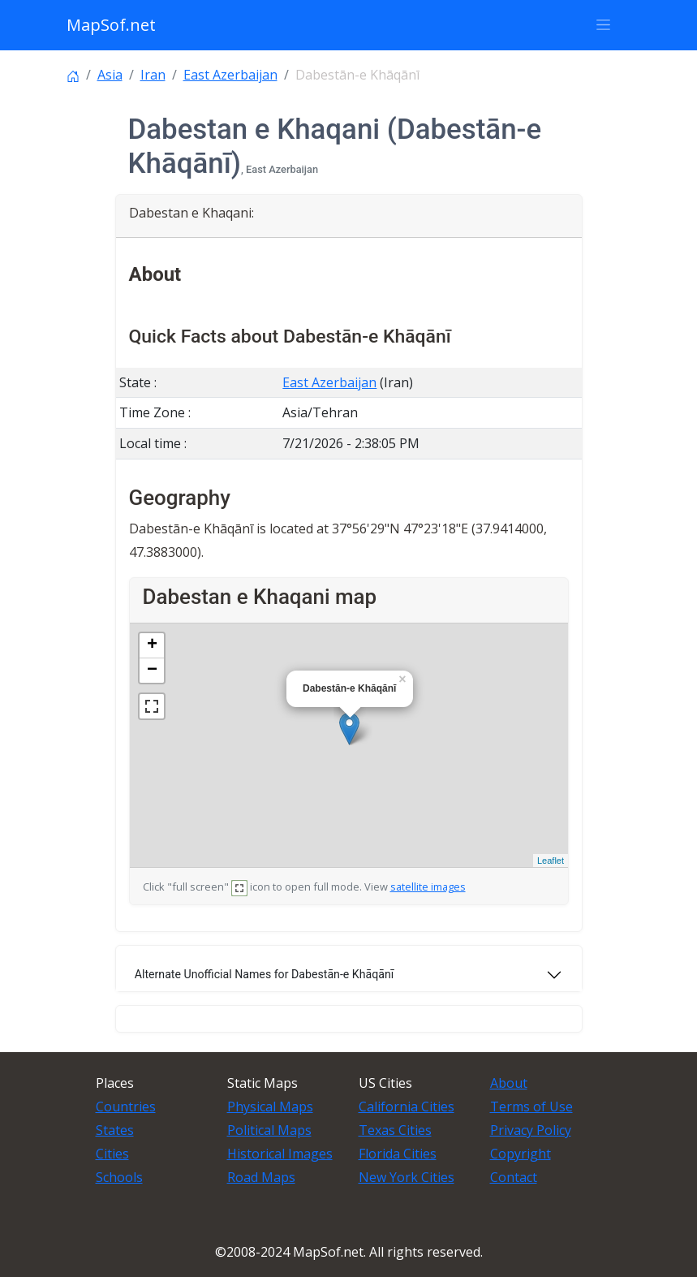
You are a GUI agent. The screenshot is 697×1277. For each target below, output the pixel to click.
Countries (126, 1106)
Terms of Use (531, 1106)
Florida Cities (398, 1154)
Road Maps (261, 1177)
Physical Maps (270, 1106)
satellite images (428, 886)
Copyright (520, 1154)
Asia (110, 75)
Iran (153, 75)
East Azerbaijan (230, 75)
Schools (119, 1177)
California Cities (406, 1106)
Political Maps (269, 1130)
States (115, 1130)
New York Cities (406, 1177)
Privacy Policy (530, 1130)
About (508, 1083)
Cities (112, 1154)
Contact (513, 1177)
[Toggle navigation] (603, 25)
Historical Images (280, 1154)
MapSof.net (111, 25)
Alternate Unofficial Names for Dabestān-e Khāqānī (264, 974)
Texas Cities (395, 1130)
